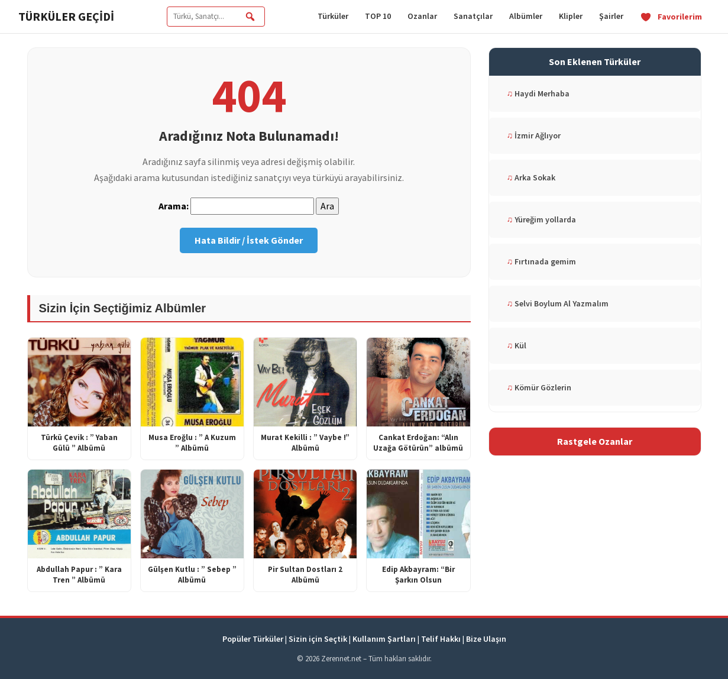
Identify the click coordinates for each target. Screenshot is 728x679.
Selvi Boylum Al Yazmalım (558, 303)
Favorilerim (671, 16)
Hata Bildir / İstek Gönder (249, 240)
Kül (517, 345)
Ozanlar (422, 16)
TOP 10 (378, 16)
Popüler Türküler (252, 638)
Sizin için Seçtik (318, 638)
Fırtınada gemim (542, 261)
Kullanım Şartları (384, 638)
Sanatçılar (473, 16)
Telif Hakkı (441, 638)
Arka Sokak (531, 177)
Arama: (173, 206)
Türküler (333, 16)
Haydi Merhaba (538, 93)
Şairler (611, 16)
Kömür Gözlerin (539, 387)
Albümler (525, 16)
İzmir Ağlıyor (534, 135)
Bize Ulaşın (486, 638)
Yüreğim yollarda (542, 219)
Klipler (571, 16)
